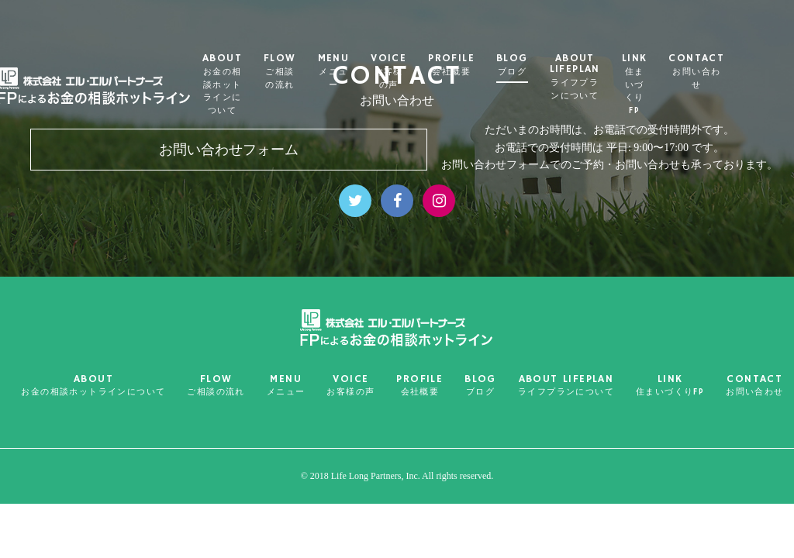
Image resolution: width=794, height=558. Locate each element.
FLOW (314, 72)
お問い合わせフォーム (229, 149)
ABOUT (256, 84)
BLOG (546, 65)
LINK (669, 84)
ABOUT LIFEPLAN (609, 77)
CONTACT (731, 72)
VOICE (423, 72)
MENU (368, 72)
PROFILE (486, 65)
